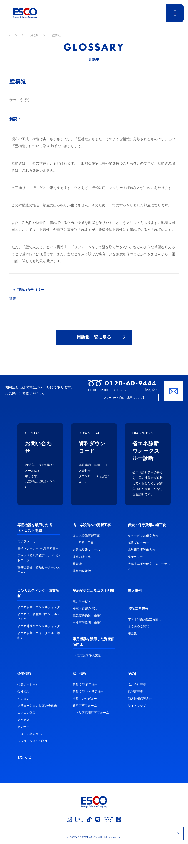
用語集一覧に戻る (94, 337)
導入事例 (135, 592)
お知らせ (24, 758)
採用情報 (80, 675)
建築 (12, 298)
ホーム (13, 35)
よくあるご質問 (138, 627)
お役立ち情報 (138, 609)
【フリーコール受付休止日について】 (123, 398)
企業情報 (24, 675)
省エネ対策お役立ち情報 (144, 620)
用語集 (35, 35)
